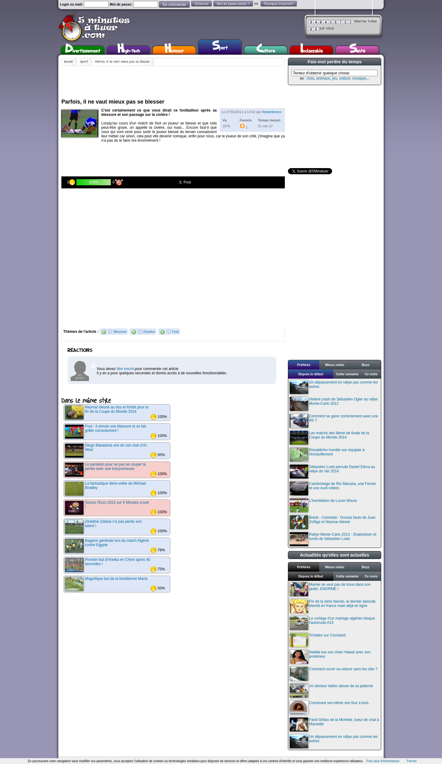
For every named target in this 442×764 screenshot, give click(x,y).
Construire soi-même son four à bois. (330, 708)
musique (359, 78)
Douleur (149, 331)
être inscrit (125, 369)
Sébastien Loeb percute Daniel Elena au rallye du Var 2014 (332, 471)
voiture (344, 78)
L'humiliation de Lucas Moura (323, 505)
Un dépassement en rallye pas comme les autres (334, 387)
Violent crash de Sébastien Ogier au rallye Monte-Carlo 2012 (334, 404)
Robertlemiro (271, 112)
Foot (175, 331)
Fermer (412, 761)
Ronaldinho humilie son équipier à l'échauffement (327, 455)
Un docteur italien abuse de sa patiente (331, 691)
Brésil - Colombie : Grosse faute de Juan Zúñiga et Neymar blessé (332, 522)
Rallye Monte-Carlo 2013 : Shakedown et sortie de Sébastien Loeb (333, 539)
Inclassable (311, 50)
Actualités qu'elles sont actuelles (334, 555)
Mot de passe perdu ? (233, 4)
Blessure (120, 331)
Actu (310, 78)
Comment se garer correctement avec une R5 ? (334, 421)
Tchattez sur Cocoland (318, 640)
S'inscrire (201, 4)
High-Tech (128, 50)
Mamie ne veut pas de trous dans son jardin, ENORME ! (330, 589)
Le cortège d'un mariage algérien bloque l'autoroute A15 (332, 623)
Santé (357, 50)
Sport (220, 46)
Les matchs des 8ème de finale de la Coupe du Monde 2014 (329, 438)
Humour (174, 50)
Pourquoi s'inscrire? (278, 4)
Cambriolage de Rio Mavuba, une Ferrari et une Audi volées (333, 488)
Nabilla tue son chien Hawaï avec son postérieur (330, 657)
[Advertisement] (173, 80)
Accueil (68, 62)
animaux (323, 78)
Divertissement (82, 50)
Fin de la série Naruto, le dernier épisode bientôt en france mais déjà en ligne (333, 606)
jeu (334, 78)
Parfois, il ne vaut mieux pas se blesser (122, 62)
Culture (265, 50)
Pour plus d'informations (382, 761)
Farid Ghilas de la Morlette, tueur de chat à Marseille (334, 724)
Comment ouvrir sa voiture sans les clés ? (334, 674)
